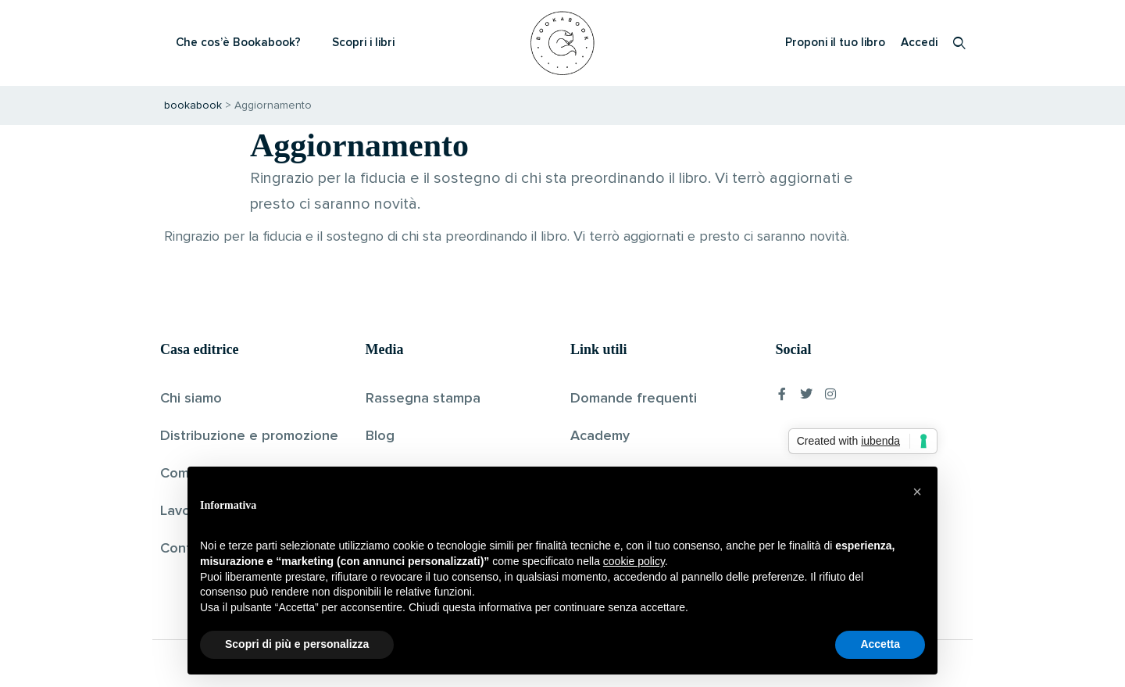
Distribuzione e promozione (249, 436)
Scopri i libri (363, 42)
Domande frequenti (633, 399)
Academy (600, 436)
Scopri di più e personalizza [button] (297, 644)
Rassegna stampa (423, 399)
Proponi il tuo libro (835, 42)
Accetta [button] (880, 644)
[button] (917, 491)
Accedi (919, 42)
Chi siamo (191, 399)
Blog (380, 436)
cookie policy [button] (634, 561)
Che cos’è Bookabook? (238, 42)
